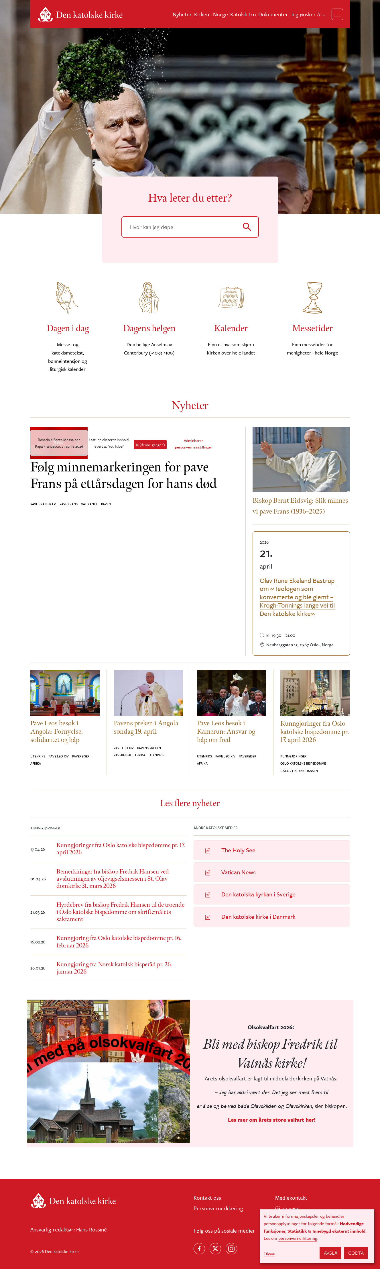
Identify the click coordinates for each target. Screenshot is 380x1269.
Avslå (330, 1252)
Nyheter (182, 14)
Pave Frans (69, 504)
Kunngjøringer (293, 756)
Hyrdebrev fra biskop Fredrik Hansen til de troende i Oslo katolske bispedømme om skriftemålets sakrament (120, 912)
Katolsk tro (243, 14)
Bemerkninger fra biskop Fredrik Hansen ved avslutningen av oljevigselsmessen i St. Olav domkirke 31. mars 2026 (112, 879)
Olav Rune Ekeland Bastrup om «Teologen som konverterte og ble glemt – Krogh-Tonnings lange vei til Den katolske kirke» (297, 597)
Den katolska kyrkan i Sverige (258, 894)
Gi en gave (287, 1208)
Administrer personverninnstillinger (193, 444)
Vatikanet (89, 504)
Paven (106, 504)
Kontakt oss (207, 1197)
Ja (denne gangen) (150, 445)
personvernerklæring (297, 1238)
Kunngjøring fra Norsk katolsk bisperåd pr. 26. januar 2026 (114, 968)
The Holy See (238, 850)
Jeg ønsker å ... (307, 14)
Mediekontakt (291, 1197)
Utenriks (37, 756)
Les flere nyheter (190, 803)
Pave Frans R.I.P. (43, 504)
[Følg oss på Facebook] (199, 1248)
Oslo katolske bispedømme (303, 763)
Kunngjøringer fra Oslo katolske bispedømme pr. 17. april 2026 (121, 848)
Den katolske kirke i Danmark (258, 916)
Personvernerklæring (218, 1208)
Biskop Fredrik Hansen (299, 770)
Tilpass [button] (269, 1253)
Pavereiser (81, 756)
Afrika (35, 763)
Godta (356, 1252)
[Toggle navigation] (337, 14)
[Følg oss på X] (215, 1248)
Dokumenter (273, 14)
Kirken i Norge (211, 14)
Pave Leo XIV (59, 756)
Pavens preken (149, 747)
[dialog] (317, 1236)
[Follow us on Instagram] (231, 1248)
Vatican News (238, 872)
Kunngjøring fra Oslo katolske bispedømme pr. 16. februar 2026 (119, 941)
